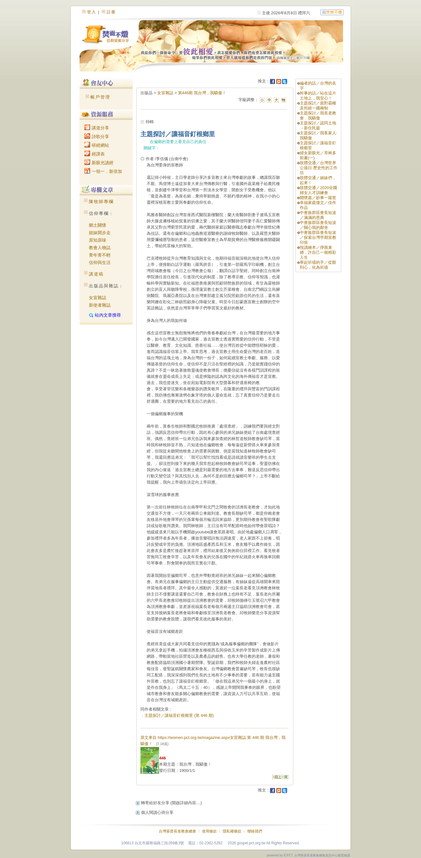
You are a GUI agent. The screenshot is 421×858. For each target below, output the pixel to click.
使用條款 (209, 831)
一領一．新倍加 (103, 171)
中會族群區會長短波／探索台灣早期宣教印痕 (318, 237)
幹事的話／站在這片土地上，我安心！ (318, 95)
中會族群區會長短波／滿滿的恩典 (318, 215)
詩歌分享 (96, 136)
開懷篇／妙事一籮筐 (318, 197)
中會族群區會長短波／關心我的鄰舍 (318, 225)
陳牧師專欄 (101, 201)
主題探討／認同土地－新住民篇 (318, 125)
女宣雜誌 (97, 297)
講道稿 (96, 273)
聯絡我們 (254, 831)
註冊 (111, 12)
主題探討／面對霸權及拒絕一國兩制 (318, 105)
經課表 (94, 153)
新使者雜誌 (100, 305)
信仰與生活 (100, 262)
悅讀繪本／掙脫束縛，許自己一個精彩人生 (318, 252)
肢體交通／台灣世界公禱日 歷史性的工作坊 (318, 167)
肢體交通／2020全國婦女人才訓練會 (318, 190)
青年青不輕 (100, 255)
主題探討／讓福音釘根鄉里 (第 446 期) (179, 715)
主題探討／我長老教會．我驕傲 (318, 115)
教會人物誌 (100, 247)
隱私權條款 (232, 831)
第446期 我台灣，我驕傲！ (202, 92)
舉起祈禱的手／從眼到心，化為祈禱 (318, 265)
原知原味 (97, 240)
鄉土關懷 (97, 225)
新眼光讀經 (98, 162)
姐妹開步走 (100, 232)
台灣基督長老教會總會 (177, 831)
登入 (91, 12)
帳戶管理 (100, 97)
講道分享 (96, 127)
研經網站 (96, 145)
